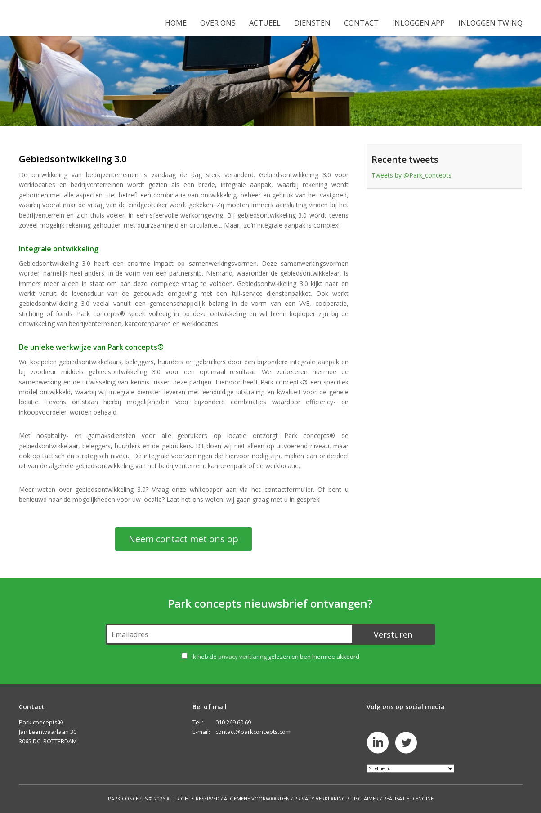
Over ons (218, 23)
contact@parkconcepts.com (253, 732)
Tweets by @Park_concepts (411, 175)
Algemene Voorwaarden (257, 798)
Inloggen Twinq (490, 23)
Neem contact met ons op (183, 539)
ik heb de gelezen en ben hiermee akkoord (275, 656)
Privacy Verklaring (320, 798)
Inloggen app (418, 23)
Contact (361, 23)
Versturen (393, 634)
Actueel (265, 23)
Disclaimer (364, 798)
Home (176, 23)
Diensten (312, 23)
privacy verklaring (242, 656)
